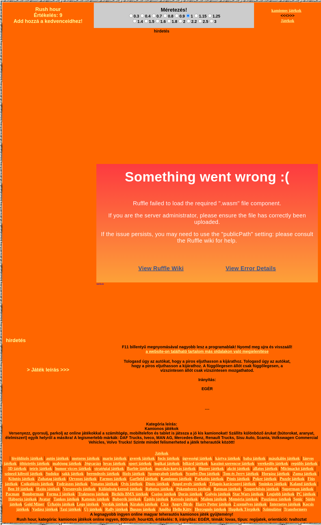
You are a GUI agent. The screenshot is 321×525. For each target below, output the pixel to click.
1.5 (149, 21)
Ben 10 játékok (20, 489)
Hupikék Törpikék (244, 509)
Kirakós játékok (144, 504)
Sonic (298, 499)
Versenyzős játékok (79, 489)
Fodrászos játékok (72, 484)
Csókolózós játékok (37, 484)
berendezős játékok (103, 474)
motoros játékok (85, 458)
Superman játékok (297, 489)
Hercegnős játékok (210, 509)
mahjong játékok (67, 463)
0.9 (180, 16)
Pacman (12, 494)
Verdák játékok (115, 504)
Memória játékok (243, 499)
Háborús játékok (22, 499)
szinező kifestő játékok (24, 474)
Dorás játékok (190, 494)
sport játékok (140, 463)
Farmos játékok (113, 479)
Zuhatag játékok (52, 479)
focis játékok (168, 458)
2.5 (203, 21)
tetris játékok (40, 468)
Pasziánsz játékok (276, 499)
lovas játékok (114, 463)
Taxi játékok (70, 509)
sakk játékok (73, 474)
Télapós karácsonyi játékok (232, 484)
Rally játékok (116, 509)
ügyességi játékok (197, 458)
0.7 (157, 16)
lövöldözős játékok (27, 458)
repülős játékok (304, 463)
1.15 (200, 16)
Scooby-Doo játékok (203, 474)
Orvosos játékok (83, 479)
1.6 (161, 21)
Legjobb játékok (280, 494)
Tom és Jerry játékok (241, 474)
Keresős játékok (184, 499)
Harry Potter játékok (213, 504)
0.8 (168, 16)
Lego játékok (88, 504)
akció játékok (238, 468)
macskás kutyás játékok (175, 468)
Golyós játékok (218, 494)
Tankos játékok (67, 499)
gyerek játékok (142, 458)
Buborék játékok (126, 499)
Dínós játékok (157, 484)
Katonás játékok (95, 499)
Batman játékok (227, 489)
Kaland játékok (303, 484)
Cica (164, 504)
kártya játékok (227, 458)
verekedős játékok (272, 463)
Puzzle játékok (292, 479)
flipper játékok (211, 468)
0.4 (145, 16)
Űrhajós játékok (61, 504)
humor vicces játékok (73, 468)
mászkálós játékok (284, 458)
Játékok (287, 21)
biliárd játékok (195, 463)
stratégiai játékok (109, 468)
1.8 (172, 21)
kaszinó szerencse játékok (232, 463)
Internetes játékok (285, 504)
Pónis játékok (238, 479)
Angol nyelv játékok (189, 484)
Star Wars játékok (248, 494)
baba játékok (254, 458)
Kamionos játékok (176, 479)
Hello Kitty (182, 509)
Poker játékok (265, 479)
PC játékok (306, 494)
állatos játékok (265, 468)
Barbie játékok (139, 468)
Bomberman (33, 494)
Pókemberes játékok (193, 489)
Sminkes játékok (273, 484)
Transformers (295, 509)
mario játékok (114, 458)
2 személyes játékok (249, 504)
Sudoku (52, 474)
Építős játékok (156, 499)
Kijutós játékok (21, 479)
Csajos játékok (163, 494)
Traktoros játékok (93, 494)
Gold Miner (34, 504)
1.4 (138, 21)
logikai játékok (166, 463)
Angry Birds (182, 504)
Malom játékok (214, 499)
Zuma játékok (304, 474)
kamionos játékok (286, 10)
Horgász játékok (276, 474)
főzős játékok (133, 474)
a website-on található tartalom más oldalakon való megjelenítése (207, 351)
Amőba (165, 509)
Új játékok (93, 509)
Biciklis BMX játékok (130, 494)
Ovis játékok (132, 484)
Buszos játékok (142, 509)
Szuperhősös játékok (261, 489)
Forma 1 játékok (61, 494)
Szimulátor (272, 509)
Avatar (44, 499)
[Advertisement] (162, 75)
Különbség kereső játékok (120, 489)
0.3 (134, 16)
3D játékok (17, 468)
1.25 (214, 16)
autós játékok (57, 458)
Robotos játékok (159, 489)
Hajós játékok (48, 489)
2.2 (192, 21)
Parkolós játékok (209, 479)
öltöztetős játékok (34, 463)
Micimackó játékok (297, 468)
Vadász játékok (45, 509)
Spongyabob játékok (165, 474)
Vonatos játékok (104, 484)
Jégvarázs (92, 463)
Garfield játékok (144, 479)
